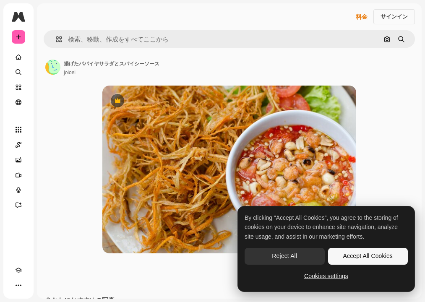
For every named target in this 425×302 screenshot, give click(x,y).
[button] (55, 39)
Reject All (284, 256)
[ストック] (18, 87)
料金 (362, 16)
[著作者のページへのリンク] (52, 67)
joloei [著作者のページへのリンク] (70, 73)
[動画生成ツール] (18, 175)
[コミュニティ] (18, 102)
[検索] (18, 72)
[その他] (18, 285)
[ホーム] (18, 57)
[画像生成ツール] (18, 160)
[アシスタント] (18, 205)
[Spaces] (18, 144)
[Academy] (18, 270)
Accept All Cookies (368, 256)
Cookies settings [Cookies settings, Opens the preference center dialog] (326, 276)
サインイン (394, 16)
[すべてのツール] (18, 129)
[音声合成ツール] (18, 190)
